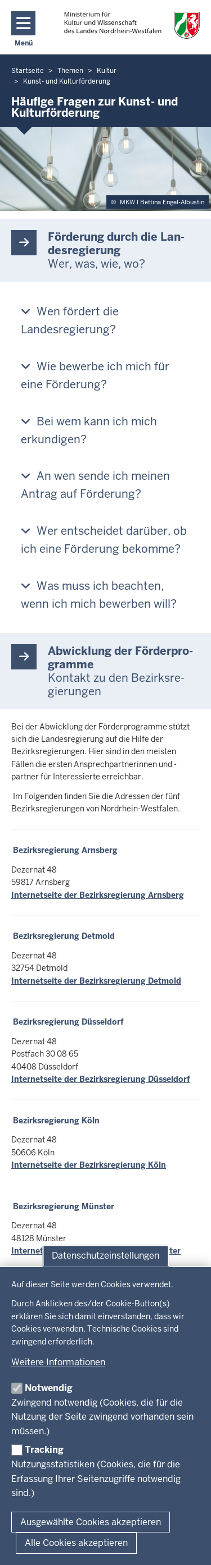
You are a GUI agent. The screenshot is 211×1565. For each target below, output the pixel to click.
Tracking (44, 1450)
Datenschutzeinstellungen (105, 1255)
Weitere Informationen (58, 1362)
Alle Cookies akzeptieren (76, 1543)
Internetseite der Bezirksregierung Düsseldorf (100, 1079)
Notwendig (49, 1388)
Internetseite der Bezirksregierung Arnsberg (97, 895)
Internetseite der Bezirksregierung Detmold (96, 981)
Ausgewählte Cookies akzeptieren (90, 1522)
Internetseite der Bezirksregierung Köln (88, 1165)
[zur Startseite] (132, 25)
